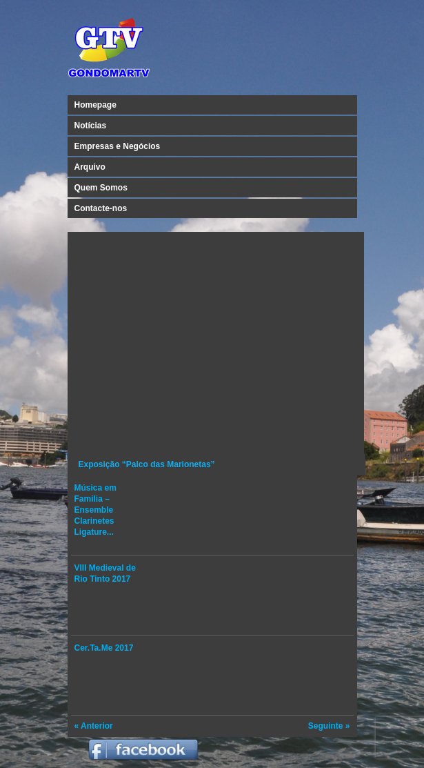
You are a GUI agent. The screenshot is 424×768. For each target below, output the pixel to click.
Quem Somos (101, 188)
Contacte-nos (101, 208)
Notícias (90, 125)
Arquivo (89, 167)
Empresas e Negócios (117, 146)
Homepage (95, 105)
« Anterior (93, 726)
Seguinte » (329, 726)
